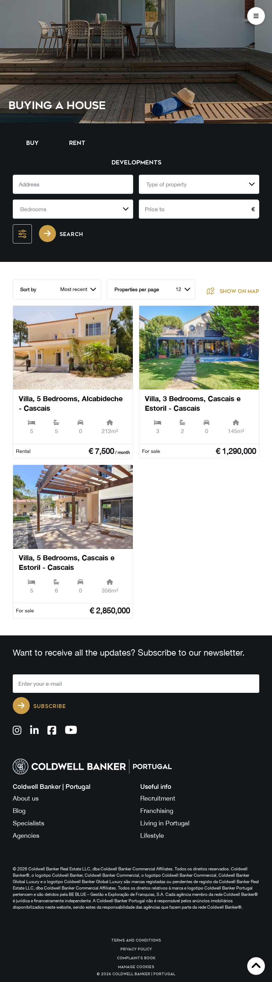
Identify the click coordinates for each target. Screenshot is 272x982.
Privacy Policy (136, 949)
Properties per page (136, 289)
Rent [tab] (77, 143)
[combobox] (199, 184)
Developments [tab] (137, 162)
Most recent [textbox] (73, 289)
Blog (19, 810)
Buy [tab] (32, 143)
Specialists (28, 823)
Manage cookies (136, 967)
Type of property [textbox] (166, 184)
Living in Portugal (164, 823)
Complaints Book (136, 958)
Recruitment (157, 798)
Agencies (26, 835)
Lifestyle (152, 835)
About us (26, 798)
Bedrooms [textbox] (33, 209)
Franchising (156, 810)
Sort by (28, 289)
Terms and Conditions (136, 940)
